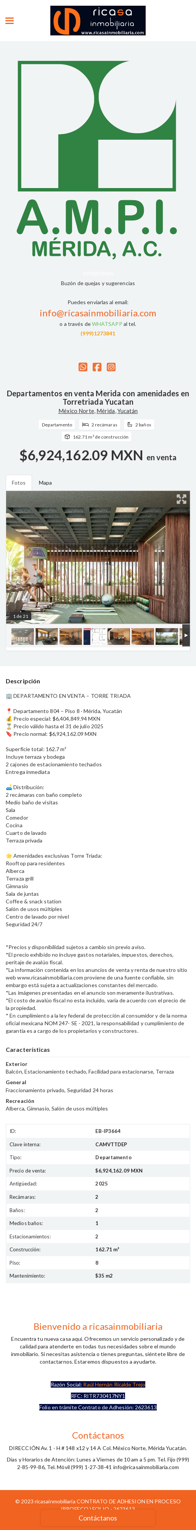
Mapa (45, 482)
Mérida (105, 410)
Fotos (19, 482)
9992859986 (98, 273)
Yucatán (127, 410)
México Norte (76, 410)
